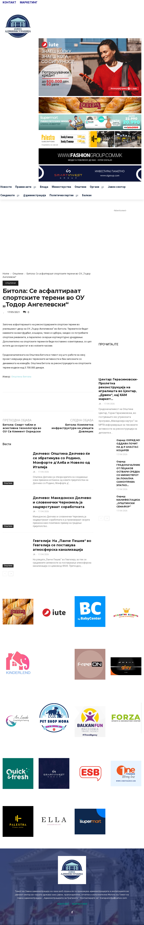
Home (6, 273)
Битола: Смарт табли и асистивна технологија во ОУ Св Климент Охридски (22, 428)
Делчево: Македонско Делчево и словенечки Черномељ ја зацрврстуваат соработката (61, 495)
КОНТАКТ (10, 2)
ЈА (34, 465)
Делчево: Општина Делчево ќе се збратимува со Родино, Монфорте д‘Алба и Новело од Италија (62, 457)
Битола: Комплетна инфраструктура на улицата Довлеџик (72, 428)
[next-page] (11, 564)
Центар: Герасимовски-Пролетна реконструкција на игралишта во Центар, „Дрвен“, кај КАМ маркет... (118, 389)
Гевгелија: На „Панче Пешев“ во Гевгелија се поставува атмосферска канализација (59, 536)
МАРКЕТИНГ (29, 2)
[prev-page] (5, 564)
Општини (18, 273)
